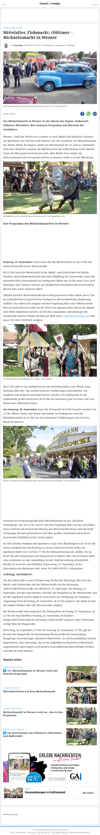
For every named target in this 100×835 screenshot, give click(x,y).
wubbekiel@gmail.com (76, 315)
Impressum (31, 832)
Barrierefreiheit (44, 832)
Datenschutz (21, 832)
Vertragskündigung (59, 832)
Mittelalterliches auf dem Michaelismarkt (29, 691)
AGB (12, 832)
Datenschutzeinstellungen (78, 832)
